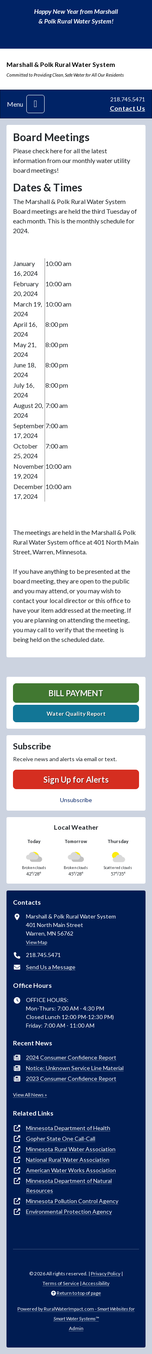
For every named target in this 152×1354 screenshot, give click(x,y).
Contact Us (127, 108)
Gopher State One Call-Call (60, 1138)
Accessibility (95, 1283)
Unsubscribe (76, 799)
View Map (36, 942)
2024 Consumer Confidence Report (71, 1057)
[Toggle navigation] (35, 104)
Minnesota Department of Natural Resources (69, 1185)
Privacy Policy (105, 1273)
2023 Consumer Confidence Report (71, 1078)
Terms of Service (61, 1283)
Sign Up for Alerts (76, 779)
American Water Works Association (71, 1170)
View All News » (30, 1095)
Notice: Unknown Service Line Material (75, 1067)
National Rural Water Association (67, 1159)
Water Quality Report (76, 713)
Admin (76, 1328)
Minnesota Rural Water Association (71, 1149)
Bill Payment (76, 693)
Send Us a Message (50, 966)
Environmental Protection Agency (69, 1211)
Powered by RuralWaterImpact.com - (76, 1314)
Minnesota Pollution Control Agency (72, 1200)
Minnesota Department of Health (68, 1127)
